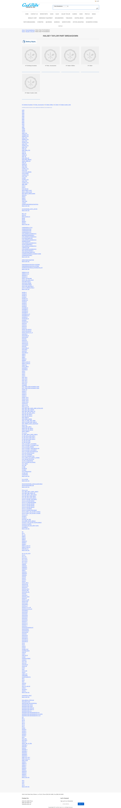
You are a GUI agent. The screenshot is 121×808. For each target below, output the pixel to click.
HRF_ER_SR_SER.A (27, 414)
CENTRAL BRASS (79, 18)
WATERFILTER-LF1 (27, 711)
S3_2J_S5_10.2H (26, 553)
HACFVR (24, 346)
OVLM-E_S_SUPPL (27, 524)
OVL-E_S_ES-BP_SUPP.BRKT (29, 499)
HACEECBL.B (25, 318)
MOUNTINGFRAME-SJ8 (28, 485)
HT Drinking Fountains (31, 65)
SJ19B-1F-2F (25, 649)
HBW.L (23, 357)
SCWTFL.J (24, 626)
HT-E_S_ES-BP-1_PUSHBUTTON (30, 445)
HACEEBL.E (25, 312)
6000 (23, 122)
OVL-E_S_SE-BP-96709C (28, 504)
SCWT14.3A (25, 584)
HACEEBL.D (25, 311)
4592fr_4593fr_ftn (26, 161)
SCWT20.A (24, 595)
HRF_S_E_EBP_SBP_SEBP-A (29, 422)
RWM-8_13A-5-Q (26, 547)
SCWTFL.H (24, 624)
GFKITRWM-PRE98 (27, 284)
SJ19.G (24, 646)
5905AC (24, 199)
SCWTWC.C (25, 638)
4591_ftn (24, 156)
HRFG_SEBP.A (25, 431)
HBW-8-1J (24, 365)
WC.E (23, 725)
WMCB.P (24, 774)
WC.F (23, 726)
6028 (23, 124)
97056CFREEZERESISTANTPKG (30, 204)
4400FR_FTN (25, 136)
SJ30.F (23, 653)
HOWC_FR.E (25, 402)
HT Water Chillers (70, 65)
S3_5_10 (24, 556)
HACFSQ (24, 338)
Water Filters (66, 22)
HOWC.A (24, 391)
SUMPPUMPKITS (26, 677)
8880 (23, 127)
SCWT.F (24, 578)
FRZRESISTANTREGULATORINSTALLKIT (32, 267)
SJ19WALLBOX (26, 650)
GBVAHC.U (24, 275)
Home (26, 14)
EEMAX (94, 14)
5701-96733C (25, 189)
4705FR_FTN (25, 168)
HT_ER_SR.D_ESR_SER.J (28, 436)
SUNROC (74, 14)
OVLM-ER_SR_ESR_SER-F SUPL (30, 525)
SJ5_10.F (24, 663)
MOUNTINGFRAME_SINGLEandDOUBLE (32, 484)
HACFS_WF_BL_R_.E (27, 332)
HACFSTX (24, 340)
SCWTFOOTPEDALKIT (27, 627)
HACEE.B (24, 301)
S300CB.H (24, 569)
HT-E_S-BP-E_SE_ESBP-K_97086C (31, 457)
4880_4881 (24, 184)
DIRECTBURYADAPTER (28, 260)
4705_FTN (24, 167)
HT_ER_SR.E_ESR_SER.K (28, 439)
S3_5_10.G (24, 559)
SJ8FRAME (25, 675)
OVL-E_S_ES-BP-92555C (28, 501)
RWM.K (24, 539)
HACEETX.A (25, 321)
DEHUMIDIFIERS (59, 18)
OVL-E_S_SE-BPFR (27, 508)
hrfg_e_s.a (24, 425)
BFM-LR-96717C (26, 216)
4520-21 (24, 151)
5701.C (23, 187)
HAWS (81, 14)
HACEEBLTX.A (25, 315)
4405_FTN (24, 138)
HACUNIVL (24, 349)
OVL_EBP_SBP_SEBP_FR (28, 493)
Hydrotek (40, 22)
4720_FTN (24, 181)
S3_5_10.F (24, 558)
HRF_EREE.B (25, 417)
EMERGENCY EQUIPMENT (46, 18)
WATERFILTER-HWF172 (28, 709)
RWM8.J (24, 544)
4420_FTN (24, 144)
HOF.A (23, 371)
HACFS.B (24, 323)
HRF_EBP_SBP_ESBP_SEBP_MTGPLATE (32, 408)
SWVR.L (24, 691)
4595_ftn (24, 162)
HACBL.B (24, 294)
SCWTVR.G (25, 635)
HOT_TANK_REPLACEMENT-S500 (30, 388)
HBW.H (23, 355)
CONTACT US (34, 14)
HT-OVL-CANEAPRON (27, 460)
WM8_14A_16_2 (26, 758)
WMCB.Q (24, 775)
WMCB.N (24, 772)
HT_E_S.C (24, 433)
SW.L (23, 681)
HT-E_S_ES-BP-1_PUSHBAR (29, 443)
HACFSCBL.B (25, 335)
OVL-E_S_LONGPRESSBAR (29, 502)
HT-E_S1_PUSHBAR (27, 454)
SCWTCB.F (25, 613)
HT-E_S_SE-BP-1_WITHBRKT (29, 450)
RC (22, 531)
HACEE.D (24, 304)
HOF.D (23, 375)
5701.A (23, 185)
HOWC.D (24, 394)
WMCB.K (24, 768)
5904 (23, 119)
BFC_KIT (24, 213)
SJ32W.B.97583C (26, 658)
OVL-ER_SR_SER (26, 519)
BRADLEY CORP (32, 18)
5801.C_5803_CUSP (27, 192)
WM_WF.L (24, 738)
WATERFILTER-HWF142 (28, 708)
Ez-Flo (60, 26)
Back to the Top (25, 206)
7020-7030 (24, 201)
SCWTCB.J (24, 618)
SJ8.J (23, 669)
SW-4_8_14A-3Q (26, 686)
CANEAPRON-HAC (26, 229)
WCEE (23, 728)
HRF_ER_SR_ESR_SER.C (28, 412)
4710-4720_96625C (26, 172)
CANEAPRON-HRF (26, 230)
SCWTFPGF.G (25, 630)
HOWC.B (24, 392)
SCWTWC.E (25, 641)
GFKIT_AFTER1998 (27, 278)
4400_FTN (24, 133)
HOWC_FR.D (25, 400)
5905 (23, 121)
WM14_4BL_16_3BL (27, 743)
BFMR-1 (24, 223)
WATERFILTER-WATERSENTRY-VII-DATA (32, 714)
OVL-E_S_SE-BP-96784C (28, 505)
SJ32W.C (24, 660)
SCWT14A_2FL (25, 592)
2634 (23, 114)
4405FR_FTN (25, 139)
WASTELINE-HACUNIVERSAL (29, 703)
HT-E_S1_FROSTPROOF (28, 453)
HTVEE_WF (25, 473)
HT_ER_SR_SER (26, 442)
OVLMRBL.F (25, 527)
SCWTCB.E (25, 612)
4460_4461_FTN (26, 150)
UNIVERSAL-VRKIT (27, 695)
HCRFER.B (24, 369)
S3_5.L (23, 555)
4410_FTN (24, 141)
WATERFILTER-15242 (27, 704)
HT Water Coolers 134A (31, 93)
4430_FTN (24, 147)
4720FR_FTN (25, 182)
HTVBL (23, 467)
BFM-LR (24, 215)
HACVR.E (24, 351)
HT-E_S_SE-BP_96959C (28, 446)
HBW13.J (24, 358)
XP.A (23, 780)
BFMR (23, 218)
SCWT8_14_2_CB (26, 607)
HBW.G (24, 354)
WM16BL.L (24, 751)
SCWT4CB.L (25, 604)
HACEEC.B (24, 317)
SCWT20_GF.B (25, 596)
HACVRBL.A (25, 352)
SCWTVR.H (25, 636)
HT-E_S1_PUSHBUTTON (28, 456)
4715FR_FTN (25, 179)
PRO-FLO (87, 14)
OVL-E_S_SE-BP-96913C (28, 507)
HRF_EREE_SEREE (27, 419)
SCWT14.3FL (25, 585)
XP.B (23, 782)
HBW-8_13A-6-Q (26, 363)
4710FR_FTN (25, 175)
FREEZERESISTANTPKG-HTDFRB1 (31, 264)
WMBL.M (24, 763)
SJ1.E (23, 643)
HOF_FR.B (24, 379)
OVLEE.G (24, 518)
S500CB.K (24, 573)
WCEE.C (24, 731)
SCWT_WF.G (25, 582)
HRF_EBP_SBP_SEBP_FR (28, 411)
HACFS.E (24, 328)
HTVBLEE (24, 468)
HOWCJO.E (25, 403)
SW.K (23, 680)
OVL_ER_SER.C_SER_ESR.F (29, 494)
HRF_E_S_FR (25, 406)
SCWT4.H (24, 598)
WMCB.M (24, 771)
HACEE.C (24, 303)
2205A (23, 130)
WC (23, 717)
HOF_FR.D (24, 382)
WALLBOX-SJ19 (26, 701)
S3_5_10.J (24, 562)
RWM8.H (24, 542)
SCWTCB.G (25, 615)
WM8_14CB (25, 760)
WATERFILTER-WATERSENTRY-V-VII (31, 715)
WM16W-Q (24, 755)
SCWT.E (24, 576)
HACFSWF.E (25, 345)
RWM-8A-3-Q (25, 548)
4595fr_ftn (24, 164)
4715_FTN (24, 176)
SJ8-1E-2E (24, 670)
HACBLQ (24, 297)
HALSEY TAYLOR (65, 14)
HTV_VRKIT (25, 463)
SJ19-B (23, 647)
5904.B (23, 196)
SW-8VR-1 (24, 689)
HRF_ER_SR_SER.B (27, 416)
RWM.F (24, 536)
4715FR (24, 178)
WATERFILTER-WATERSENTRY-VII (30, 712)
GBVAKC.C (24, 277)
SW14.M (24, 683)
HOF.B (23, 372)
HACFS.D (24, 326)
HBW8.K (24, 360)
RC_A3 (23, 535)
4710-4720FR (25, 173)
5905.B (23, 198)
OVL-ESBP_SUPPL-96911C (29, 521)
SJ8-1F (23, 672)
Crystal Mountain (78, 22)
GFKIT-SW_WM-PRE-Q (27, 286)
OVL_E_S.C (25, 490)
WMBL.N (24, 765)
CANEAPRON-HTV (26, 232)
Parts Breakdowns (29, 22)
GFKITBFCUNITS (26, 281)
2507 (23, 111)
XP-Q (23, 785)
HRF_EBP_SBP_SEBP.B (28, 409)
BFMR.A (24, 221)
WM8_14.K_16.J (26, 757)
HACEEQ (24, 320)
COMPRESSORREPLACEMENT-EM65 (31, 253)
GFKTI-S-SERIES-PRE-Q (28, 287)
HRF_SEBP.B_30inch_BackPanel (30, 423)
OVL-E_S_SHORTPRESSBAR (29, 510)
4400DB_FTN (25, 134)
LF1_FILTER (25, 479)
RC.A (23, 533)
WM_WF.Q (24, 740)
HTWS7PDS (25, 474)
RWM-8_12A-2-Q (26, 545)
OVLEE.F (24, 516)
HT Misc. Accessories (50, 65)
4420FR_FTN (25, 145)
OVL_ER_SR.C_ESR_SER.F (29, 496)
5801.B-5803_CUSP (27, 190)
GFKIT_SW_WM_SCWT (28, 280)
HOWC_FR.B (25, 399)
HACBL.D (24, 295)
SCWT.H (24, 579)
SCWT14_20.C (25, 589)
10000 (23, 128)
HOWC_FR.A (25, 397)
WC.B (23, 720)
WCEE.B (24, 729)
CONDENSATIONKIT (27, 255)
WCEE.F (24, 735)
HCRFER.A (24, 368)
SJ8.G (23, 667)
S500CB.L (24, 575)
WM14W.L (24, 746)
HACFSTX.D (25, 343)
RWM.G (24, 538)
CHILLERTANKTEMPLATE (28, 252)
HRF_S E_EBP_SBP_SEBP (28, 420)
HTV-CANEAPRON (26, 471)
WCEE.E (24, 734)
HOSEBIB (24, 385)
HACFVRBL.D (25, 348)
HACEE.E (24, 306)
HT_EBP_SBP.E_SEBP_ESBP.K (30, 434)
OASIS (51, 14)
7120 (23, 125)
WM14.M (24, 742)
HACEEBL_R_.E (26, 314)
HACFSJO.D (25, 337)
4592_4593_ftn (25, 158)
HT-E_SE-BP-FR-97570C (28, 459)
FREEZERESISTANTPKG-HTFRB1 (30, 266)
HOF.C (23, 374)
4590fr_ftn (24, 155)
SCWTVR (24, 633)
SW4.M (23, 684)
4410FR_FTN (25, 142)
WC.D (23, 723)
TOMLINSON (69, 18)
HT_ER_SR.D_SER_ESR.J (28, 437)
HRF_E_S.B (25, 405)
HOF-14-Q (24, 383)
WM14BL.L (24, 745)
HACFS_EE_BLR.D (26, 329)
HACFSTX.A (25, 341)
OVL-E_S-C (25, 514)
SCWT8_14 (24, 606)
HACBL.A (24, 292)
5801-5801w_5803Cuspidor (28, 193)
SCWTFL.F (24, 621)
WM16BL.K (24, 749)
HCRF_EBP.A (25, 366)
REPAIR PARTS (44, 14)
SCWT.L (24, 581)
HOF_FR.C (24, 380)
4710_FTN (24, 170)
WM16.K (24, 748)
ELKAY (57, 14)
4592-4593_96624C (26, 159)
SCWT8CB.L (25, 610)
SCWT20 (24, 593)
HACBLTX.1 (25, 298)
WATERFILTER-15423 (27, 706)
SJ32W (23, 657)
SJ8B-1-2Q (24, 674)
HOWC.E (24, 396)
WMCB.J (24, 766)
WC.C (23, 721)
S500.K (23, 570)
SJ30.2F (24, 652)
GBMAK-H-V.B (25, 272)
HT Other (90, 65)
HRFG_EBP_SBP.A (26, 426)
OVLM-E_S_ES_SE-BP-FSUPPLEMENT (32, 522)
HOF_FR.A (24, 377)
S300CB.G (24, 567)
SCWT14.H (24, 587)
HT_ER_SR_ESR (26, 440)
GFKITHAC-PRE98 (26, 283)
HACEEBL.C (25, 309)
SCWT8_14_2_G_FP (27, 609)
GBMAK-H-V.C (25, 273)
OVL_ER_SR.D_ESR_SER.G (29, 497)
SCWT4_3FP (25, 601)
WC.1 (23, 718)
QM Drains (49, 22)
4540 (23, 116)
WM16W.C (24, 752)
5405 (23, 117)
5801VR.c (24, 195)
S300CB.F (24, 565)
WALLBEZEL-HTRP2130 (28, 700)
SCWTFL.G (24, 623)
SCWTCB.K (25, 619)
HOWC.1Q (24, 389)
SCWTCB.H (25, 616)
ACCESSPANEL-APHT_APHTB (29, 209)
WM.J (23, 737)
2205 (23, 110)
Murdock (57, 22)
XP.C (23, 783)
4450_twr (24, 148)
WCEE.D (24, 732)
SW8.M (23, 687)
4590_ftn (24, 153)
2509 (23, 113)
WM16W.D (24, 754)
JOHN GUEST (89, 18)
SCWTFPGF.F (25, 629)
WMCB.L (24, 769)
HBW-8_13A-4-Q (26, 362)
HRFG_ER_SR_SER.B (27, 429)
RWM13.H (24, 541)
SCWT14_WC (25, 590)
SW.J (23, 678)
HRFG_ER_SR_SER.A (27, 428)
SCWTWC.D (25, 640)
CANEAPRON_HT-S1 (27, 227)
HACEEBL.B (25, 307)
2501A (23, 131)
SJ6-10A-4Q (25, 664)
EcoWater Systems (92, 22)
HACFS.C (24, 324)
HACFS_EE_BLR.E (26, 331)
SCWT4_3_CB (25, 599)
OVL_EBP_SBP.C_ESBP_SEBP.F (30, 491)
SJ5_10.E (24, 661)
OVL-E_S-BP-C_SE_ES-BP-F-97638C (31, 513)
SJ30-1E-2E (25, 655)
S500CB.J (24, 572)
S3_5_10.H (24, 561)
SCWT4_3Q (25, 602)
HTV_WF (24, 465)
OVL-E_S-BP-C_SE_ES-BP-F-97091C (31, 511)
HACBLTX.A (25, 300)
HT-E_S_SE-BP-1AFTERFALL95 (30, 451)
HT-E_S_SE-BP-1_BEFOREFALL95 (30, 448)
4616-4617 (24, 165)
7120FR (24, 202)
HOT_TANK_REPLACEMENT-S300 (30, 386)
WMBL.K (24, 762)
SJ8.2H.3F (24, 666)
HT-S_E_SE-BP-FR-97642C (28, 462)
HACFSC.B (24, 334)
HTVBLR (24, 470)
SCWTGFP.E (25, 632)
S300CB (24, 564)
